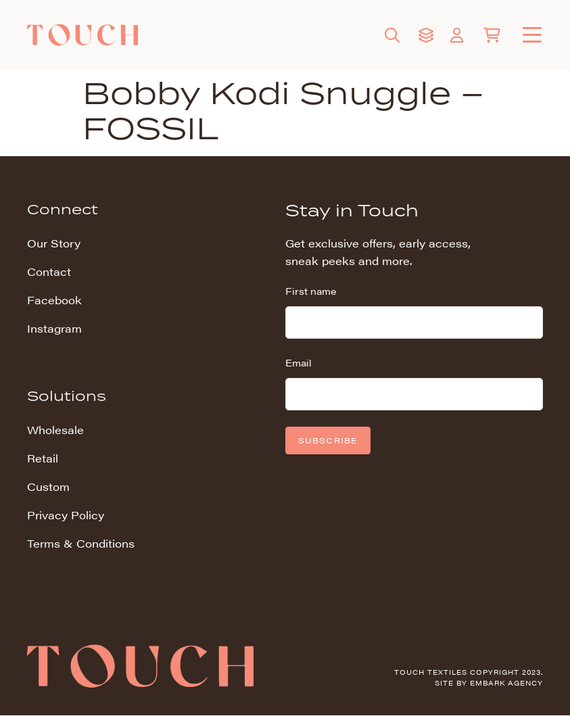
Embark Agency (506, 683)
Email (298, 362)
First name (310, 290)
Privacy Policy (65, 515)
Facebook (54, 300)
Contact (49, 271)
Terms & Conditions (81, 543)
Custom (48, 486)
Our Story (53, 243)
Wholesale (55, 429)
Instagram (54, 328)
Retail (42, 458)
